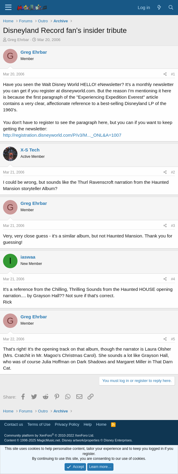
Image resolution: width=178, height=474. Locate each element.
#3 (173, 226)
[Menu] (8, 7)
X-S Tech (30, 149)
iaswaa (28, 256)
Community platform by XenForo (49, 435)
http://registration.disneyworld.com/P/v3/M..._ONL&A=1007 (62, 135)
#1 (173, 74)
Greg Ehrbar (18, 39)
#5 (173, 339)
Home (101, 424)
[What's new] (159, 7)
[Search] (171, 7)
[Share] (165, 74)
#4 (173, 279)
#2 (173, 172)
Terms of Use (39, 424)
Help (88, 424)
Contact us (13, 424)
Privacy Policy (67, 424)
